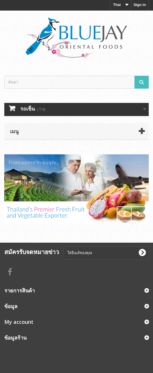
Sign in (140, 5)
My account (18, 321)
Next (138, 213)
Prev (124, 213)
